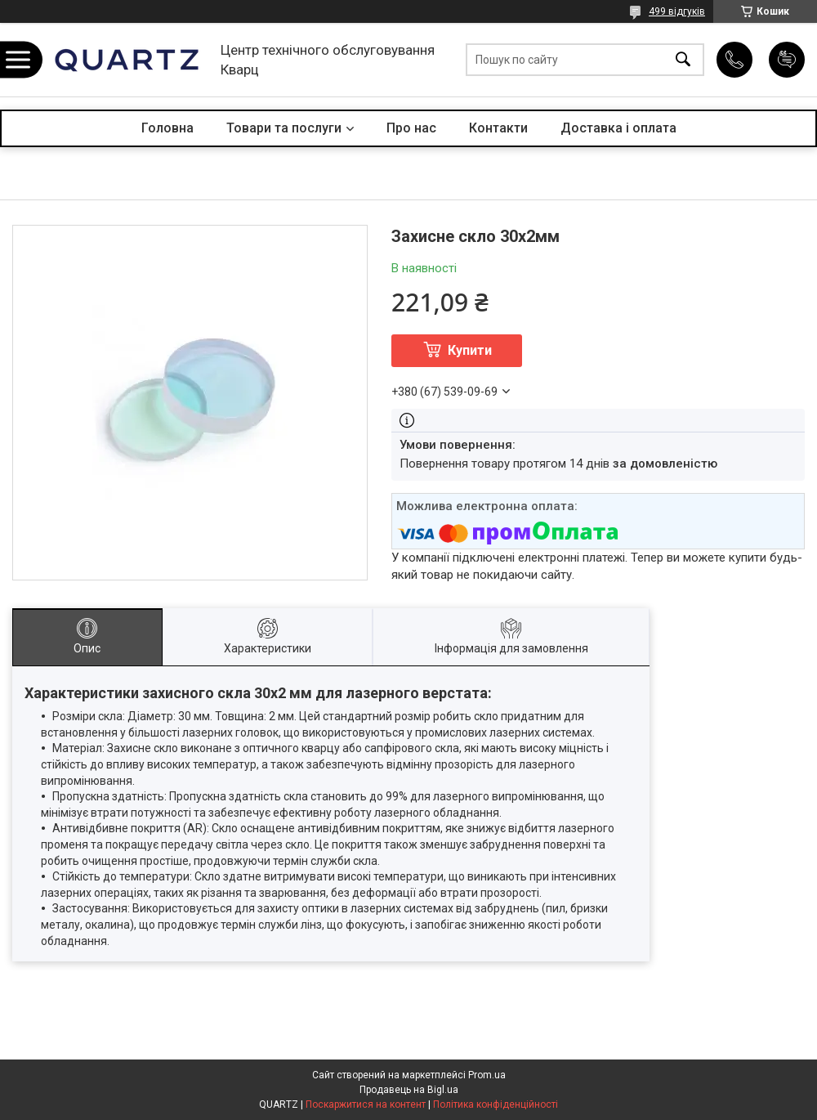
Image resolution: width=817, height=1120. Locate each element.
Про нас (411, 128)
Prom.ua (487, 1075)
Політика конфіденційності (495, 1104)
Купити (470, 350)
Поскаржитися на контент (366, 1104)
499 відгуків (677, 11)
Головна (167, 128)
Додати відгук (787, 60)
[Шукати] (683, 60)
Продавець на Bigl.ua (408, 1089)
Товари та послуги (284, 128)
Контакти (498, 128)
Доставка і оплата (618, 128)
